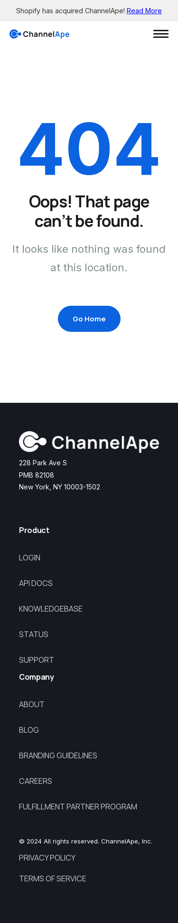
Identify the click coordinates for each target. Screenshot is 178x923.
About (32, 704)
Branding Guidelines (58, 755)
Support (36, 660)
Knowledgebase (51, 609)
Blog (29, 730)
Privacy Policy (47, 857)
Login (29, 557)
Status (33, 634)
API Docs (36, 583)
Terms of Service (52, 878)
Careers (35, 781)
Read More (144, 11)
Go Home (89, 319)
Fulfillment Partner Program (78, 806)
